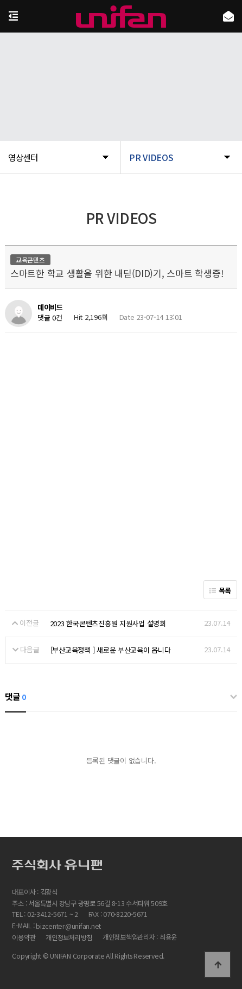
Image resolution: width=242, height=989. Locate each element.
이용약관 (23, 937)
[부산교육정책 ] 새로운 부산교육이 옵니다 (110, 650)
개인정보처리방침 (69, 937)
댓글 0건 (49, 318)
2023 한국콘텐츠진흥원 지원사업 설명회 (108, 623)
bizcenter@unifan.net (68, 927)
